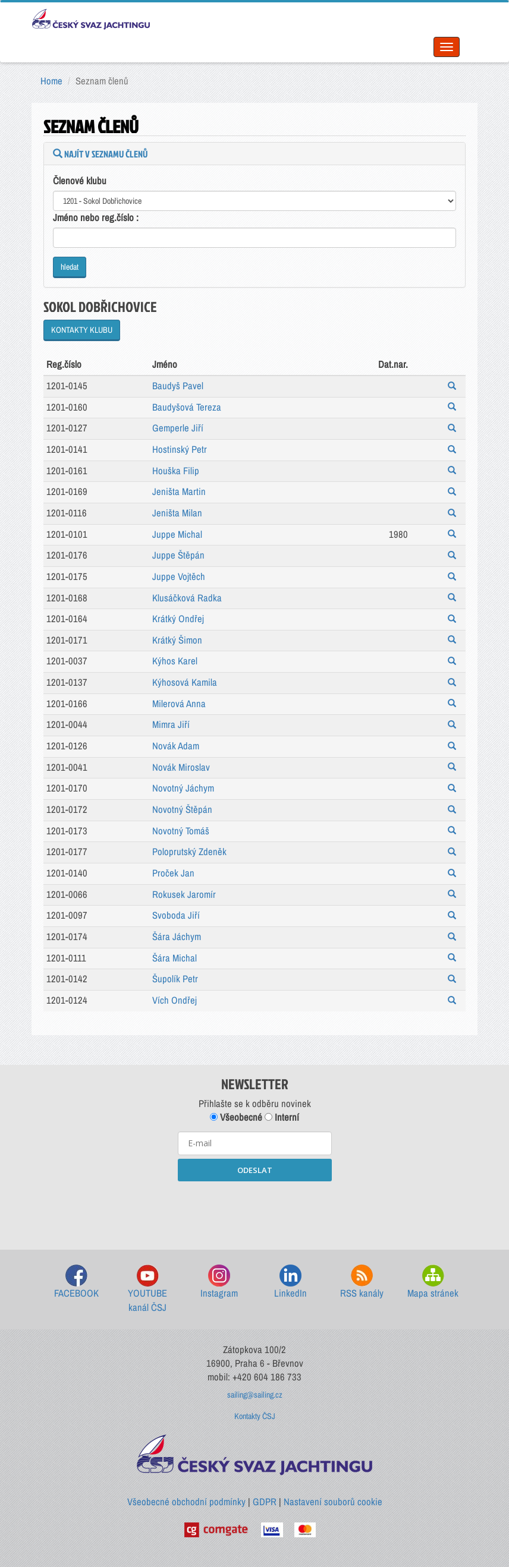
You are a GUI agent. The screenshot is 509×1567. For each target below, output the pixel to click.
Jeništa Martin (179, 491)
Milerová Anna (179, 703)
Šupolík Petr (175, 978)
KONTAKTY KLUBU (81, 329)
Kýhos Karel (174, 660)
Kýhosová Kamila (184, 682)
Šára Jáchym (176, 936)
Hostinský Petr (179, 449)
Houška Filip (175, 470)
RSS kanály (362, 1282)
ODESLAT (254, 1170)
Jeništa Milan (177, 512)
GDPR (265, 1501)
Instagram (219, 1282)
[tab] (254, 154)
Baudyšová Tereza (186, 407)
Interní (282, 1117)
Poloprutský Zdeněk (189, 851)
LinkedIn (290, 1282)
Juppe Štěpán (178, 555)
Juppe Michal (177, 534)
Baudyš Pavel (177, 385)
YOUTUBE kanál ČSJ (147, 1289)
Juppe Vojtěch (178, 576)
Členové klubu (79, 180)
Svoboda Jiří (176, 915)
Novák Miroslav (181, 767)
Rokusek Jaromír (184, 894)
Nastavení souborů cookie (333, 1501)
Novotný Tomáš (180, 830)
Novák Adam (175, 745)
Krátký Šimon (177, 640)
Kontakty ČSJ (254, 1416)
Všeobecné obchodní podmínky (186, 1501)
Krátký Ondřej (178, 618)
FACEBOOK (76, 1282)
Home (51, 80)
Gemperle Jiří (177, 427)
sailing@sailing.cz (254, 1394)
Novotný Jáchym (183, 787)
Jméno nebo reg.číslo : (96, 217)
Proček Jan (173, 872)
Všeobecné (236, 1117)
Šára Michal (174, 957)
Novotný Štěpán (182, 809)
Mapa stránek (432, 1282)
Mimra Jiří (171, 724)
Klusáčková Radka (187, 597)
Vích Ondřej (174, 1000)
